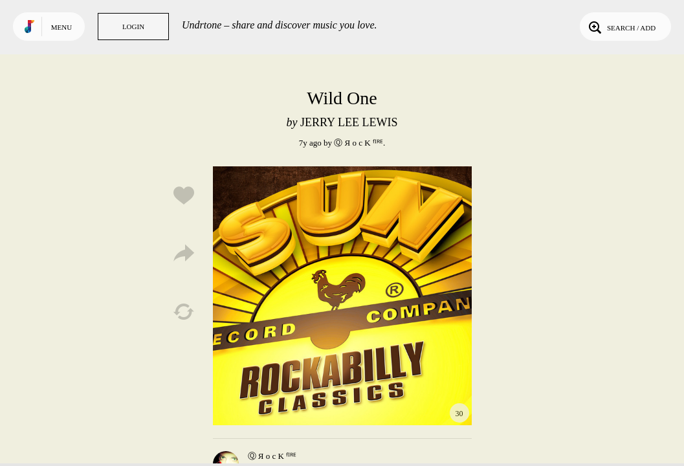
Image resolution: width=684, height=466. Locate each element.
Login (133, 26)
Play (342, 296)
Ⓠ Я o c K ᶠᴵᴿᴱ (358, 143)
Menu (61, 27)
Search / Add (621, 26)
